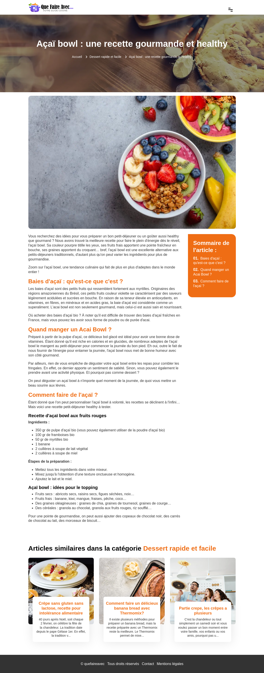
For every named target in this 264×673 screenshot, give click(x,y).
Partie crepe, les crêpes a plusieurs (203, 610)
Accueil (77, 57)
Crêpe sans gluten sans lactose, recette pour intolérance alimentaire (61, 608)
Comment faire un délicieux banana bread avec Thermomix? (132, 608)
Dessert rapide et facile (105, 57)
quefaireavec (94, 664)
